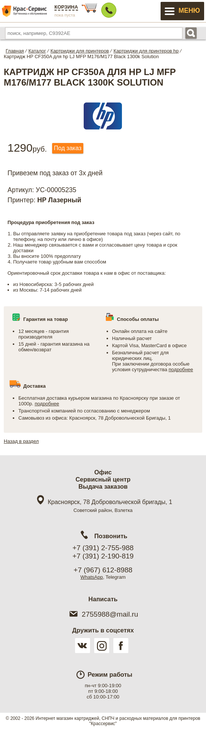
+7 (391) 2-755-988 (103, 548)
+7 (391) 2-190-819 (103, 556)
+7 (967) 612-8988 (103, 570)
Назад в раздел (21, 441)
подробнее (180, 369)
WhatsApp (91, 577)
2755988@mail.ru (103, 614)
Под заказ (67, 148)
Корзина (66, 7)
